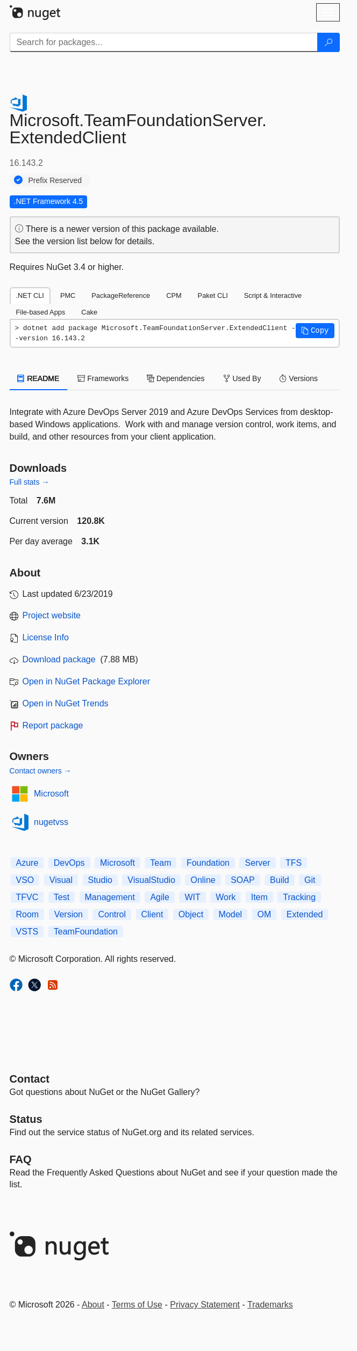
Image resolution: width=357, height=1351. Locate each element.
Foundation (208, 862)
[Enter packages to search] (164, 42)
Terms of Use (137, 1304)
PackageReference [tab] (120, 295)
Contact (29, 1079)
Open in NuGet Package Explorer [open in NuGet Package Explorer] (86, 681)
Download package (59, 659)
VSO (25, 880)
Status (26, 1119)
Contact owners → (41, 770)
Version (68, 914)
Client (152, 914)
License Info (46, 637)
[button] (315, 330)
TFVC (27, 897)
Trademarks (270, 1304)
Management (110, 897)
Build (279, 880)
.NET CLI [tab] (30, 295)
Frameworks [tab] (102, 378)
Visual (61, 880)
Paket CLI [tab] (213, 295)
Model (230, 914)
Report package (53, 725)
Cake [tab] (89, 312)
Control (112, 914)
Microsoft (51, 793)
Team (160, 862)
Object (190, 914)
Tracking (299, 897)
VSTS (27, 931)
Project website (52, 615)
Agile (159, 897)
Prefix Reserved (55, 180)
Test (61, 897)
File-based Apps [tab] (41, 312)
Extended (305, 914)
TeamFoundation (86, 931)
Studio (100, 880)
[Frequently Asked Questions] (21, 1159)
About (93, 1304)
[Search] (328, 42)
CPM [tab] (173, 295)
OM (265, 914)
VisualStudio (151, 880)
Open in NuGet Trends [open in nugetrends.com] (66, 703)
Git (309, 880)
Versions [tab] (298, 378)
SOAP (242, 880)
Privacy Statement (205, 1304)
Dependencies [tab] (175, 378)
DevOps (69, 862)
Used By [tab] (242, 378)
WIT (192, 897)
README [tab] (39, 378)
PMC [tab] (67, 295)
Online (202, 880)
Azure (27, 862)
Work (225, 897)
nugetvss (51, 822)
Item (259, 897)
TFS (293, 862)
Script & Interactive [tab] (273, 295)
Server (257, 862)
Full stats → (29, 482)
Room (27, 914)
